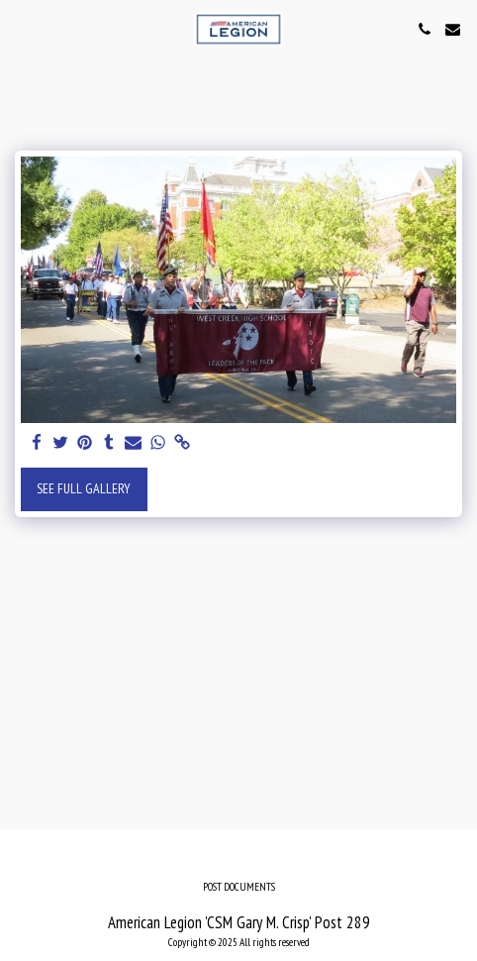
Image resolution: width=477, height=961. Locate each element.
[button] (22, 29)
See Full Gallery (84, 488)
